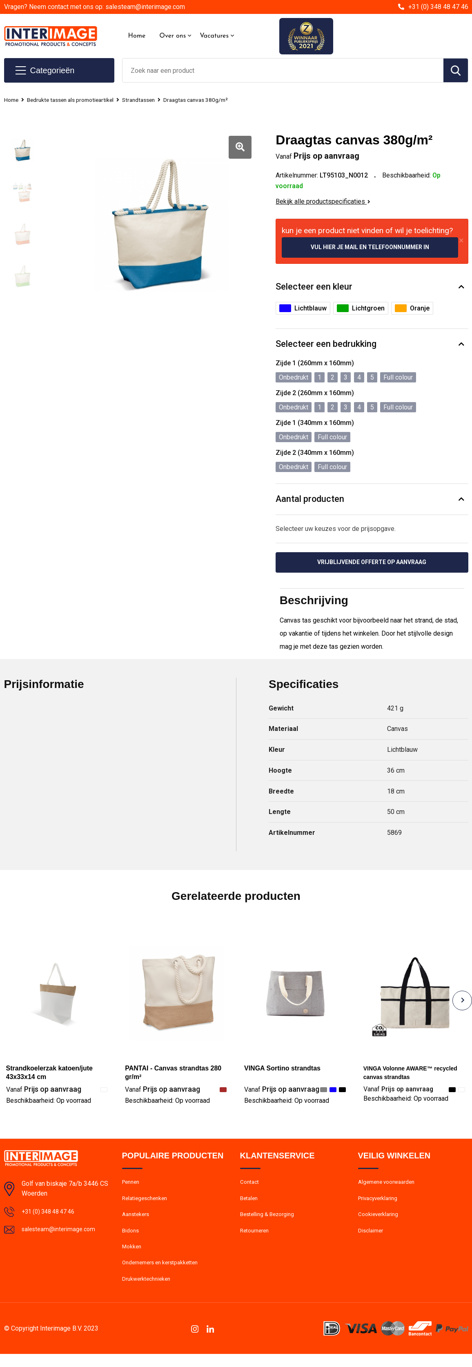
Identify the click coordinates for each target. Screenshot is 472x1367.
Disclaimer (372, 1238)
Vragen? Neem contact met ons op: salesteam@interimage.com (94, 7)
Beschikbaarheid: (48, 1103)
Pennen (132, 1185)
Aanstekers (137, 1221)
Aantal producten (310, 500)
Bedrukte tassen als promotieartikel (77, 99)
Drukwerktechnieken (149, 1291)
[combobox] (282, 70)
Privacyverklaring (380, 1203)
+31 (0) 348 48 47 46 (438, 7)
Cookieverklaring (380, 1221)
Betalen (250, 1203)
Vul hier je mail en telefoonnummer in (370, 248)
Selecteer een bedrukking (326, 345)
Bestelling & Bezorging (270, 1221)
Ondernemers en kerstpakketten (165, 1273)
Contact (251, 1185)
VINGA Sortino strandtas (282, 1071)
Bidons (131, 1238)
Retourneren (256, 1238)
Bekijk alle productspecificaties (323, 201)
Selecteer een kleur (314, 288)
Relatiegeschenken (147, 1203)
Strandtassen (151, 99)
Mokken (132, 1256)
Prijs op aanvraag (43, 1092)
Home (137, 36)
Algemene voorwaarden (390, 1185)
